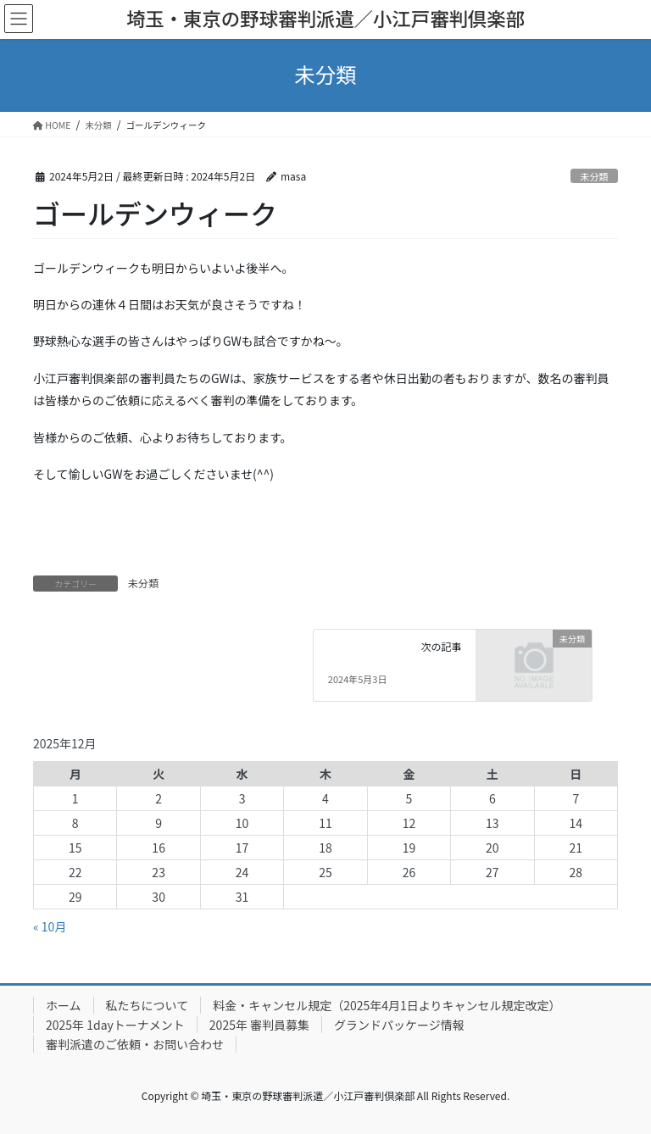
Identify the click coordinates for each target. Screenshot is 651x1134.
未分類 (594, 176)
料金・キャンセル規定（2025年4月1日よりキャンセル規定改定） (386, 1005)
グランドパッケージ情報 (399, 1024)
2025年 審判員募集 (259, 1024)
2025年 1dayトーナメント (115, 1024)
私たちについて (147, 1005)
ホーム (63, 1005)
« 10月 (49, 926)
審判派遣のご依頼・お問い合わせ (135, 1044)
